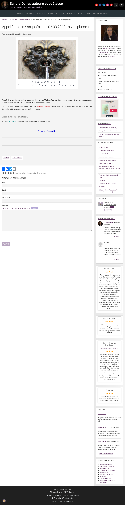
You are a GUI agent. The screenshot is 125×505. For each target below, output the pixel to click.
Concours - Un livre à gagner (107, 183)
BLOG (50, 13)
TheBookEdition (103, 52)
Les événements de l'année (107, 160)
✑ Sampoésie (17, 158)
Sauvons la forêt (105, 472)
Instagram (102, 180)
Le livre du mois (103, 154)
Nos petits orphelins (106, 464)
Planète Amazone (105, 478)
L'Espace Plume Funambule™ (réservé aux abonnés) (108, 191)
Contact (55, 489)
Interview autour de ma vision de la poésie (109, 135)
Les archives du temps (106, 163)
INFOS (20, 13)
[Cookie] (4, 500)
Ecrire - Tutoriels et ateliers (107, 172)
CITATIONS (30, 13)
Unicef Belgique (104, 468)
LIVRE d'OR (71, 13)
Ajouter (6, 244)
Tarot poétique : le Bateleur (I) (108, 131)
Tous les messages (106, 454)
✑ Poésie (6, 158)
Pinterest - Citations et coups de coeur (108, 176)
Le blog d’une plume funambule (19, 20)
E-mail (4, 190)
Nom (3, 182)
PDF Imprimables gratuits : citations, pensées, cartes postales (109, 167)
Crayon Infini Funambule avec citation (110, 205)
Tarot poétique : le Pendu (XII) (108, 127)
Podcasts (102, 187)
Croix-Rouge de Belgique (107, 470)
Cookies (72, 492)
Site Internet (6, 198)
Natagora (103, 476)
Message (5, 205)
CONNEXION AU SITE (100, 13)
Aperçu (34, 208)
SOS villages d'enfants (107, 466)
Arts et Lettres (108, 48)
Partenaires (63, 489)
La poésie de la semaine (106, 150)
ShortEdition (111, 56)
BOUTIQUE (60, 13)
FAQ (70, 489)
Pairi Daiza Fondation (106, 474)
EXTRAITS (41, 13)
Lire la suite (116, 236)
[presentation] (17, 236)
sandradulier (110, 222)
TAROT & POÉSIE (84, 13)
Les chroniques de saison (106, 157)
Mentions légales (56, 492)
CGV (66, 492)
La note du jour (103, 147)
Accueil (4, 20)
